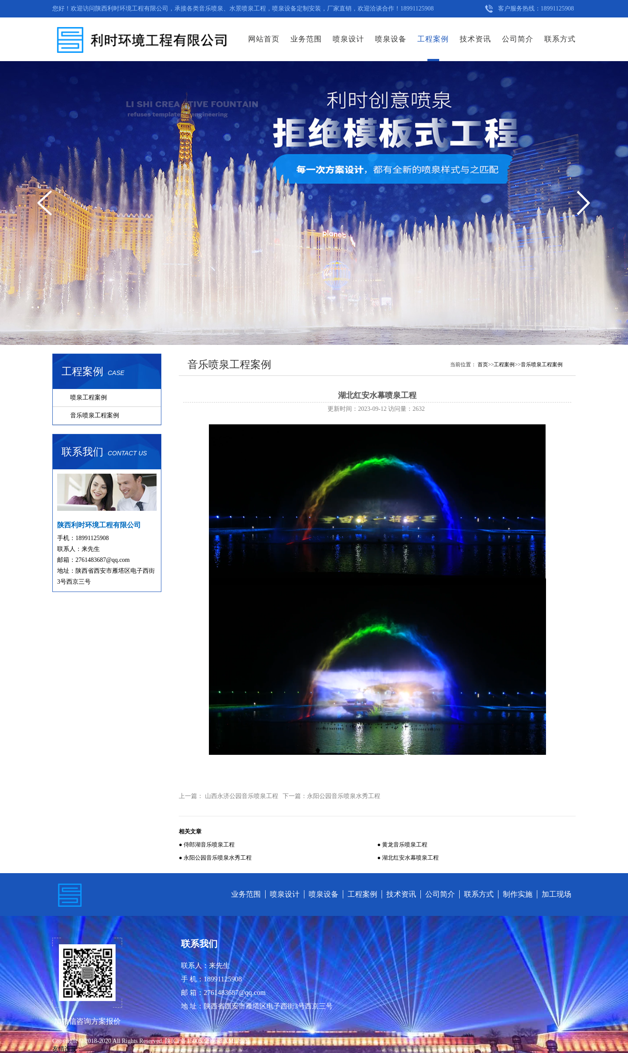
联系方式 (560, 39)
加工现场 (556, 894)
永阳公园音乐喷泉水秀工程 (343, 796)
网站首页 (264, 39)
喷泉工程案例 (88, 397)
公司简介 (517, 39)
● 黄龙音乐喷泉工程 (402, 844)
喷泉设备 (390, 39)
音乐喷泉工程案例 (94, 415)
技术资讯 (475, 39)
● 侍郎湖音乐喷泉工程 (207, 844)
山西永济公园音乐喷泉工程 (241, 796)
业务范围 (306, 39)
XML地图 (236, 1041)
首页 (483, 364)
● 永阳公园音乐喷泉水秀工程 (215, 857)
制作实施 (517, 894)
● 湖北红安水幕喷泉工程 (408, 857)
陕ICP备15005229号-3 (194, 1041)
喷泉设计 (348, 39)
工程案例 (433, 39)
